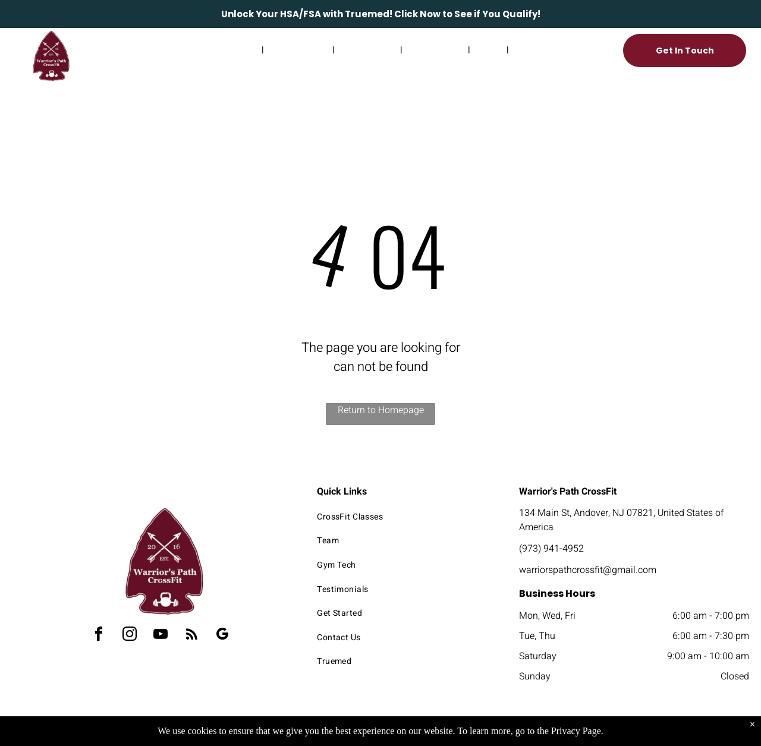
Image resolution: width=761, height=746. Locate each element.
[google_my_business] (222, 636)
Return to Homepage (381, 410)
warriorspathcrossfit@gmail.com (587, 570)
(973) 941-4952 (551, 549)
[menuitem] (224, 49)
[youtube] (160, 636)
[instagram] (129, 636)
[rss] (191, 636)
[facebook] (98, 636)
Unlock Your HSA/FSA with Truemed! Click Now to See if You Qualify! (380, 14)
